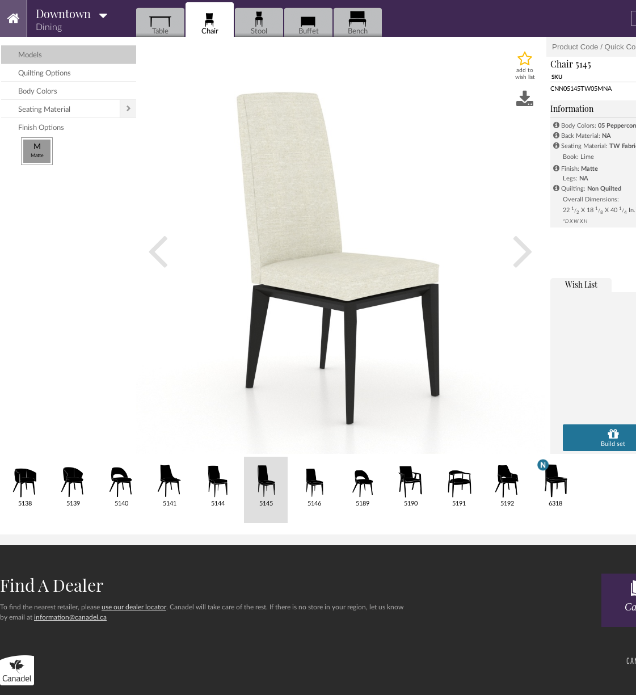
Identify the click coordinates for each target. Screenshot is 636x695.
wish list (581, 284)
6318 (555, 482)
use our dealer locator (134, 607)
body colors (37, 91)
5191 (458, 482)
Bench (358, 23)
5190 (410, 482)
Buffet (308, 23)
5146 (314, 482)
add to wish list (525, 74)
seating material (44, 109)
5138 (24, 482)
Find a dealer (51, 585)
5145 (266, 482)
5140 (121, 482)
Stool (259, 23)
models (30, 55)
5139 (73, 482)
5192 (507, 482)
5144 (217, 482)
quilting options (44, 73)
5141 (169, 482)
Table (160, 23)
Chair (210, 23)
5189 (362, 482)
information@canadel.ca (70, 617)
